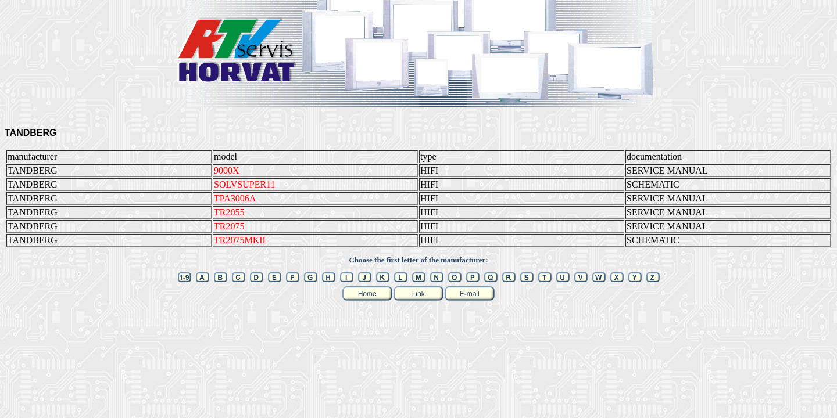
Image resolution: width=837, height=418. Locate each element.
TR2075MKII (240, 240)
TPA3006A (235, 198)
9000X (226, 170)
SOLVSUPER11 (245, 184)
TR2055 (229, 212)
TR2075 (229, 226)
